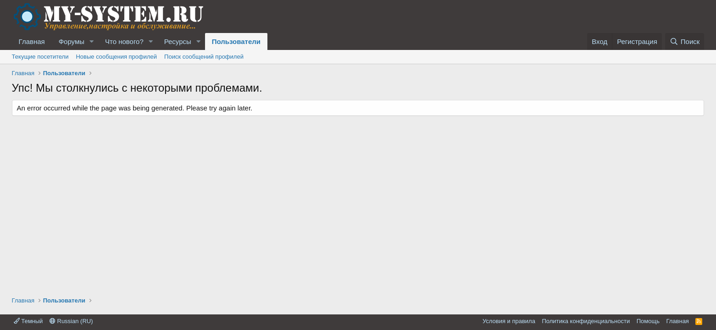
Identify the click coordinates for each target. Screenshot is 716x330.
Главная (32, 41)
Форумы (71, 41)
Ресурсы (177, 41)
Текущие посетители (40, 56)
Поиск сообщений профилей (204, 56)
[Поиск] (684, 41)
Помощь (648, 321)
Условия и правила (509, 321)
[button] (91, 41)
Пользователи (236, 41)
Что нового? (124, 41)
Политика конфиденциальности (586, 321)
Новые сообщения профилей (116, 56)
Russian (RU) (71, 321)
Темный (28, 321)
